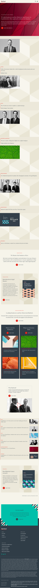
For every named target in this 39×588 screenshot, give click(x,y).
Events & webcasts (5, 548)
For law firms (23, 535)
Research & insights (5, 549)
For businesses (23, 533)
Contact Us (21, 519)
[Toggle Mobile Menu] (37, 1)
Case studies (23, 540)
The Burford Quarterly (6, 546)
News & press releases (6, 551)
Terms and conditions (4, 582)
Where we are (23, 538)
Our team (3, 533)
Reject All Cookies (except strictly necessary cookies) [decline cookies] (19, 586)
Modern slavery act (3, 585)
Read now (7, 299)
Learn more (21, 264)
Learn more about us (8, 27)
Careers (3, 535)
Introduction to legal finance (7, 544)
